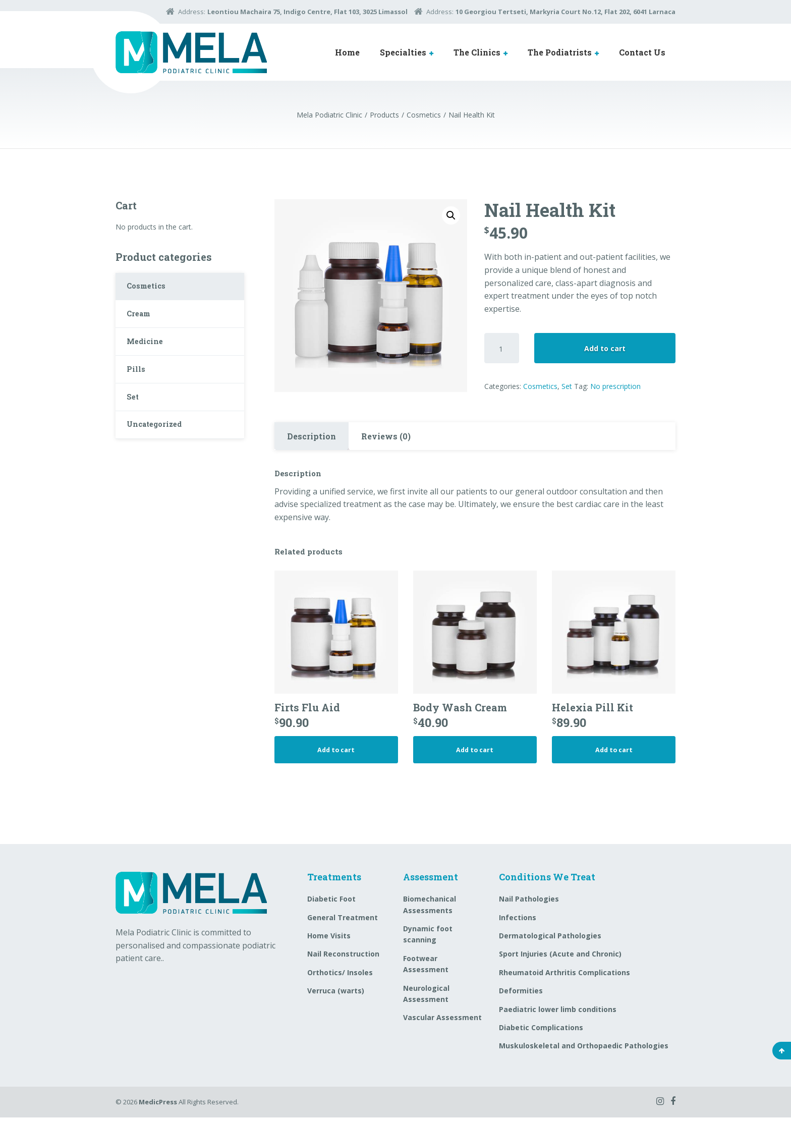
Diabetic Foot (331, 904)
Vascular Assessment (442, 1022)
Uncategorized (158, 443)
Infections (517, 922)
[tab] (311, 436)
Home (347, 52)
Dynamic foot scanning (428, 939)
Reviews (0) (386, 436)
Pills (137, 381)
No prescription (615, 386)
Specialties (403, 52)
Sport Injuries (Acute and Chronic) (560, 959)
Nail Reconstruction (343, 959)
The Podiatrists (560, 52)
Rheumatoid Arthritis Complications (564, 977)
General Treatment (342, 922)
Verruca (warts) (335, 995)
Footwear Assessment (425, 968)
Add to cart (605, 348)
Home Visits (329, 940)
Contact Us (642, 52)
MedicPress (158, 1106)
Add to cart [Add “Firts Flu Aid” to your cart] (336, 753)
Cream (141, 319)
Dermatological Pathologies (550, 940)
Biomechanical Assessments (429, 909)
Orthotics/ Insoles (340, 977)
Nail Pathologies (529, 904)
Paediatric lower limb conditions (557, 1014)
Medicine (147, 350)
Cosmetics (540, 386)
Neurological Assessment (426, 998)
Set (566, 386)
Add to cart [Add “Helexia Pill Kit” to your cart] (614, 753)
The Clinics (477, 52)
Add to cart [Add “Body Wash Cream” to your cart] (474, 753)
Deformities (521, 995)
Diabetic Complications (541, 1032)
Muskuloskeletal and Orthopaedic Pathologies (583, 1050)
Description (311, 436)
